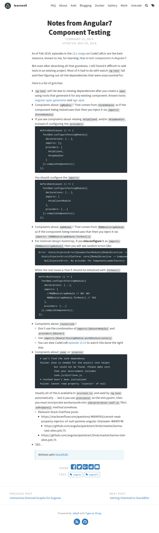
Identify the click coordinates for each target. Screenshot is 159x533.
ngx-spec (79, 100)
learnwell (20, 5)
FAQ (53, 5)
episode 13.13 (77, 341)
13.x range (79, 53)
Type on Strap (93, 511)
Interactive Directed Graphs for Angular (35, 496)
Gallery (112, 5)
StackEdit (61, 453)
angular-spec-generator (50, 100)
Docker (99, 5)
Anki (73, 5)
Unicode (136, 5)
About (63, 5)
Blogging (86, 5)
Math (124, 5)
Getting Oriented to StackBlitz (129, 496)
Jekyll (75, 511)
